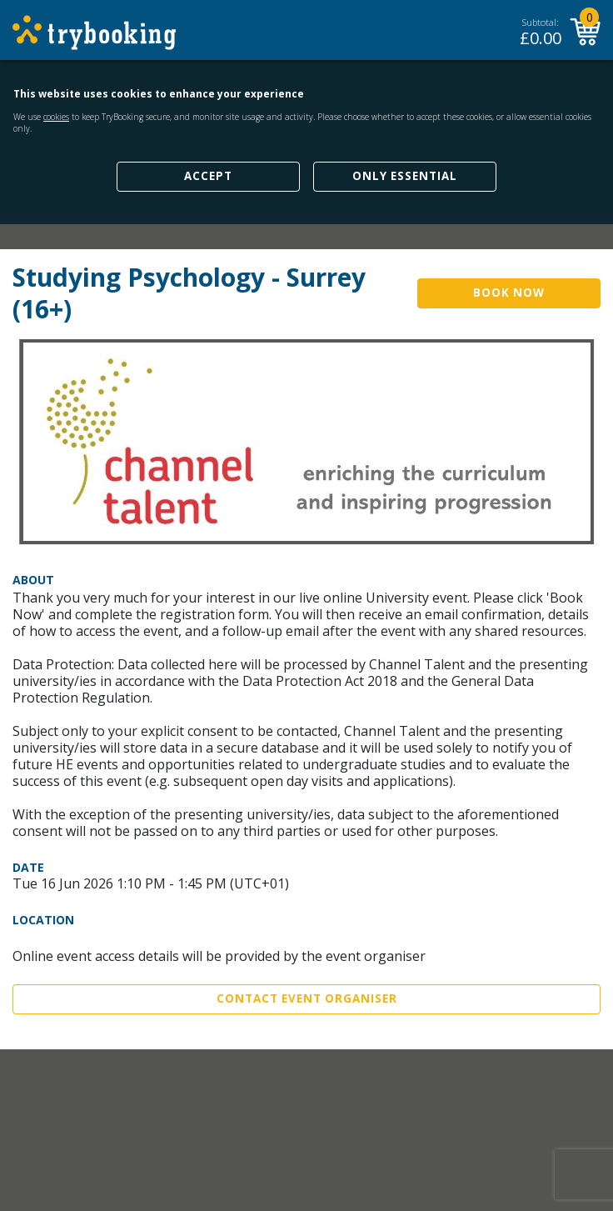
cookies (56, 117)
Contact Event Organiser (307, 998)
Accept (208, 175)
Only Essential (404, 175)
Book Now (509, 292)
